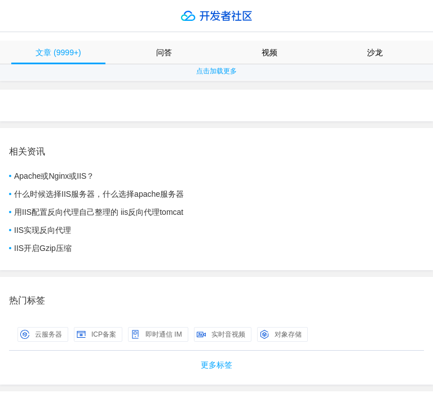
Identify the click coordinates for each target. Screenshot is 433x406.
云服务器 (41, 334)
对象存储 (281, 334)
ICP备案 (96, 334)
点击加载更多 (216, 71)
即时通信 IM (156, 334)
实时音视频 (221, 334)
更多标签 (216, 364)
